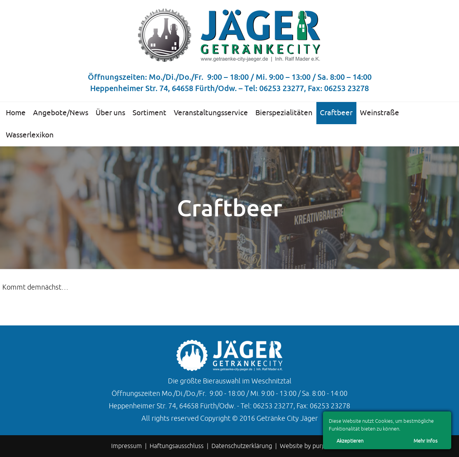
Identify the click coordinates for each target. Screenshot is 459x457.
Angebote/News (60, 113)
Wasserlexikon (30, 135)
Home (16, 113)
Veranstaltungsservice (211, 113)
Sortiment (149, 113)
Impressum (126, 446)
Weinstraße (379, 113)
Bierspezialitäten (283, 113)
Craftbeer (336, 113)
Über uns (110, 113)
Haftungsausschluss (177, 446)
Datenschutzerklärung (241, 446)
